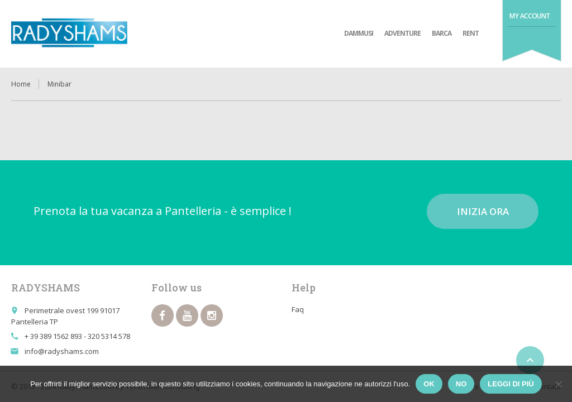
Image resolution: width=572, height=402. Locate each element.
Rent (471, 33)
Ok (429, 384)
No (461, 384)
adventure (402, 33)
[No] (558, 384)
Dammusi (358, 33)
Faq (298, 309)
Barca (441, 33)
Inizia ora (483, 211)
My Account (529, 16)
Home (21, 84)
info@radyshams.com (62, 351)
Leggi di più (510, 384)
